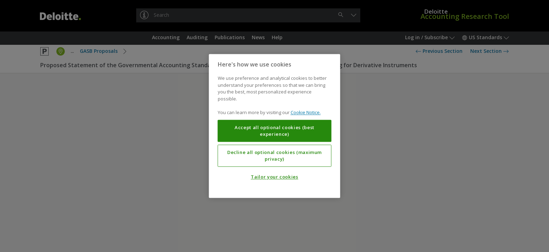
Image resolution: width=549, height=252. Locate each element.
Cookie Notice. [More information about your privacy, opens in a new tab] (306, 113)
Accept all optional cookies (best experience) (274, 131)
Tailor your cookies (274, 177)
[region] (274, 126)
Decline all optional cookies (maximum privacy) (274, 155)
